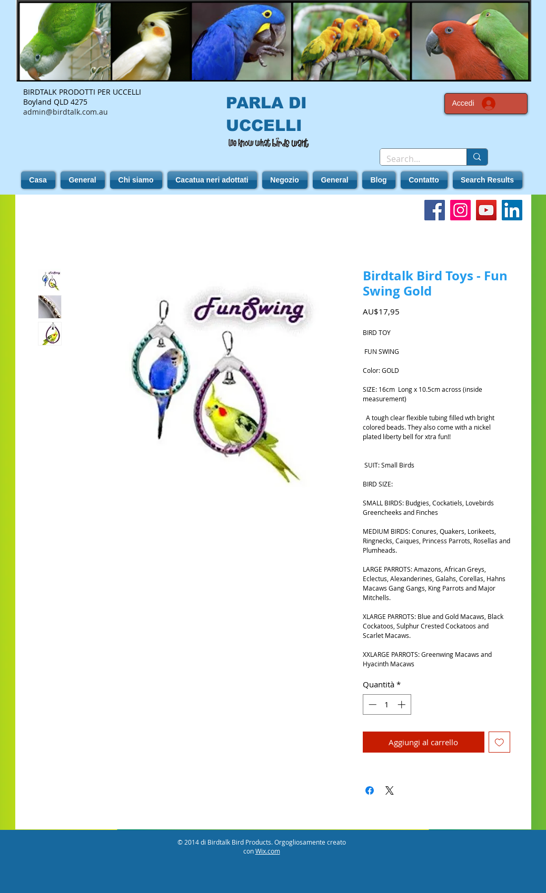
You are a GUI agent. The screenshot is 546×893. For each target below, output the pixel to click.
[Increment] (402, 704)
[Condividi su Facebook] (369, 790)
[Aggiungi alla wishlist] (499, 742)
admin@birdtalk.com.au (65, 112)
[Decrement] (371, 704)
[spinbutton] (386, 704)
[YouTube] (486, 210)
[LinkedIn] (512, 210)
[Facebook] (434, 210)
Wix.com (267, 851)
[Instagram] (460, 210)
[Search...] (415, 159)
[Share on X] (389, 790)
